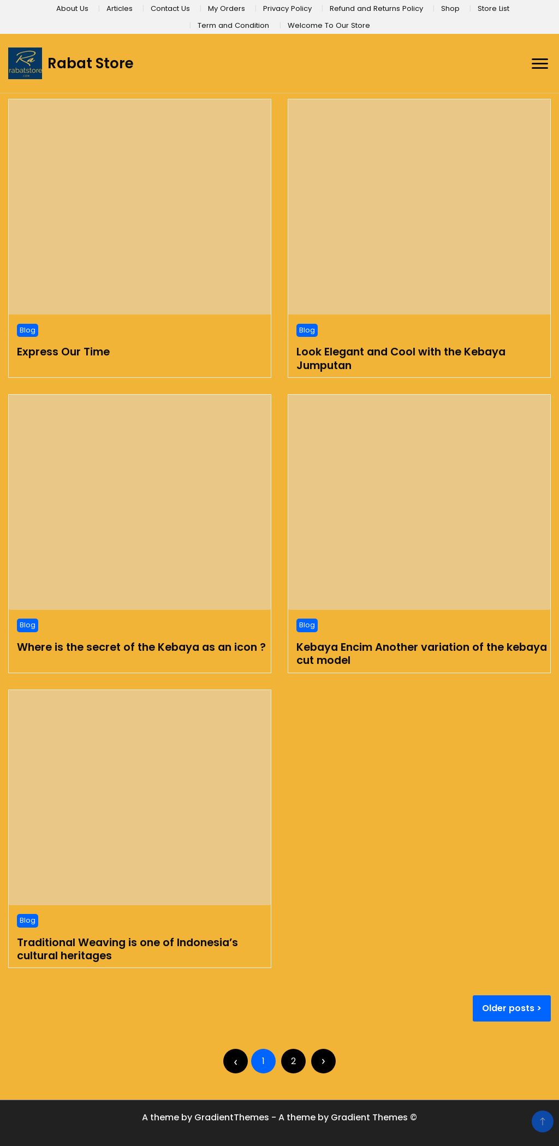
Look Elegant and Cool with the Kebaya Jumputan (401, 358)
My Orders (226, 8)
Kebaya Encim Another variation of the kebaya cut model (421, 653)
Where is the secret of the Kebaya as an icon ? (141, 647)
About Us (72, 8)
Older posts (508, 1008)
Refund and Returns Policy (376, 8)
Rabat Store (90, 63)
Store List (493, 8)
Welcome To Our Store (329, 25)
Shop (450, 8)
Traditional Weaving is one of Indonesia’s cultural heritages (127, 949)
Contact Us (170, 8)
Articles (119, 8)
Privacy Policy (287, 8)
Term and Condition (233, 25)
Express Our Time (63, 351)
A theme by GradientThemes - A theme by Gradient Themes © (279, 1117)
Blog (27, 330)
